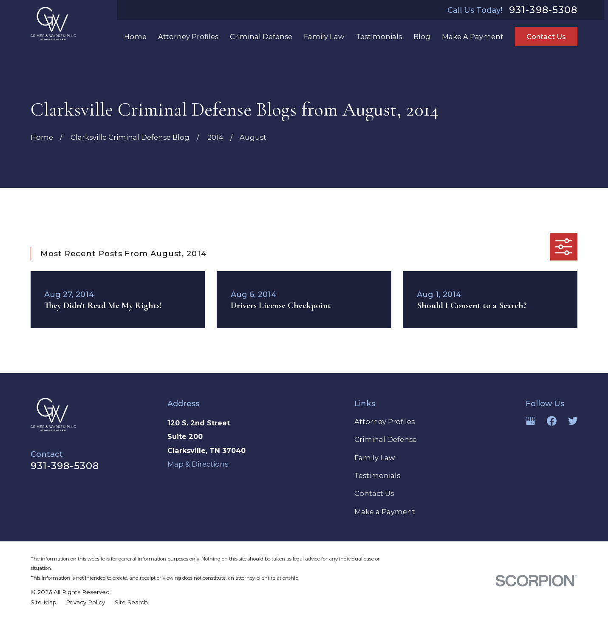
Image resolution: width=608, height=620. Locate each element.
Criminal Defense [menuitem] (261, 36)
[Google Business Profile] (530, 421)
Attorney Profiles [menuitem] (188, 36)
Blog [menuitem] (421, 36)
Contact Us (546, 36)
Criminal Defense (385, 439)
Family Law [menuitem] (324, 36)
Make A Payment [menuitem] (472, 36)
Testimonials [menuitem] (379, 36)
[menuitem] (44, 602)
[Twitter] (573, 421)
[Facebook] (552, 421)
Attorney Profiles (384, 421)
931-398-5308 (543, 10)
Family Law (374, 457)
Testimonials (377, 475)
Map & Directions (197, 464)
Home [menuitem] (135, 36)
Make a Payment (384, 511)
